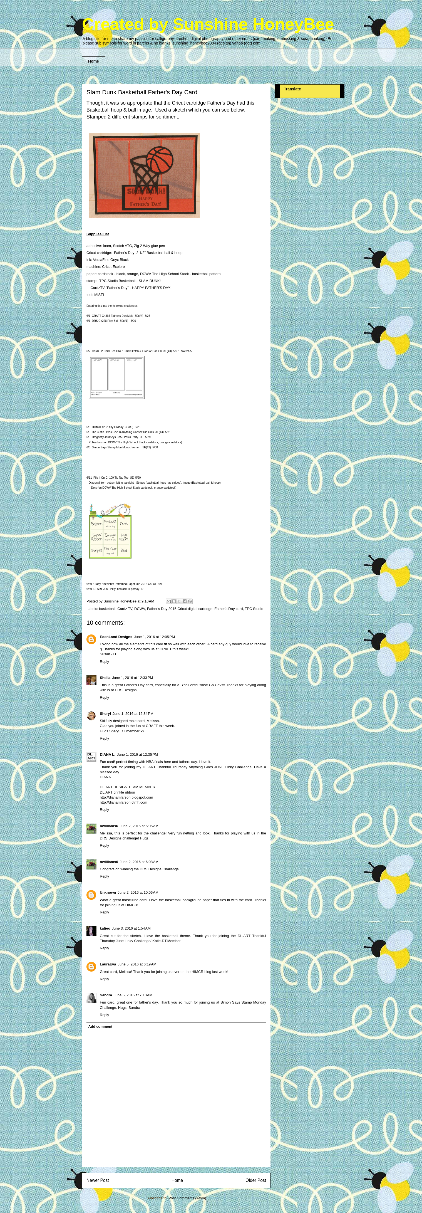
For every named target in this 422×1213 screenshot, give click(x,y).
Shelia (105, 678)
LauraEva (108, 964)
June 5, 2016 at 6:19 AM (137, 964)
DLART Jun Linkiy (104, 589)
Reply (104, 661)
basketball (107, 609)
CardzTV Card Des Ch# (127, 351)
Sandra (106, 995)
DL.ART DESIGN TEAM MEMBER (127, 787)
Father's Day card (228, 609)
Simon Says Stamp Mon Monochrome (115, 447)
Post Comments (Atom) (187, 1198)
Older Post (255, 1180)
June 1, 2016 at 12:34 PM (133, 714)
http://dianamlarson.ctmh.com (123, 802)
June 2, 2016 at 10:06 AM (138, 892)
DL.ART (106, 792)
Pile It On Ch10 (110, 477)
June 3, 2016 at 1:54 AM (131, 928)
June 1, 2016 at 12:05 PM (154, 637)
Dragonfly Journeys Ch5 (115, 437)
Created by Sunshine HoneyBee (208, 24)
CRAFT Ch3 (112, 315)
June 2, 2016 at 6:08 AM (139, 862)
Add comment (100, 1026)
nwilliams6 (109, 826)
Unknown (108, 892)
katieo (105, 928)
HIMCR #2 (107, 427)
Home (93, 61)
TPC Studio (254, 609)
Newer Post (97, 1180)
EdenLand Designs (116, 637)
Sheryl (105, 714)
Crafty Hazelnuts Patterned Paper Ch (122, 583)
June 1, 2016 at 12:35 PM (137, 754)
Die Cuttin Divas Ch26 (123, 432)
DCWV (139, 609)
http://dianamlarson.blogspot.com (126, 797)
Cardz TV (124, 609)
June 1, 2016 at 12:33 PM (132, 678)
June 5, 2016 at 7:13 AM (133, 995)
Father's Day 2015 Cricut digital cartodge (179, 609)
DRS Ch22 (105, 320)
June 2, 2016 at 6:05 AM (139, 826)
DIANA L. (107, 754)
